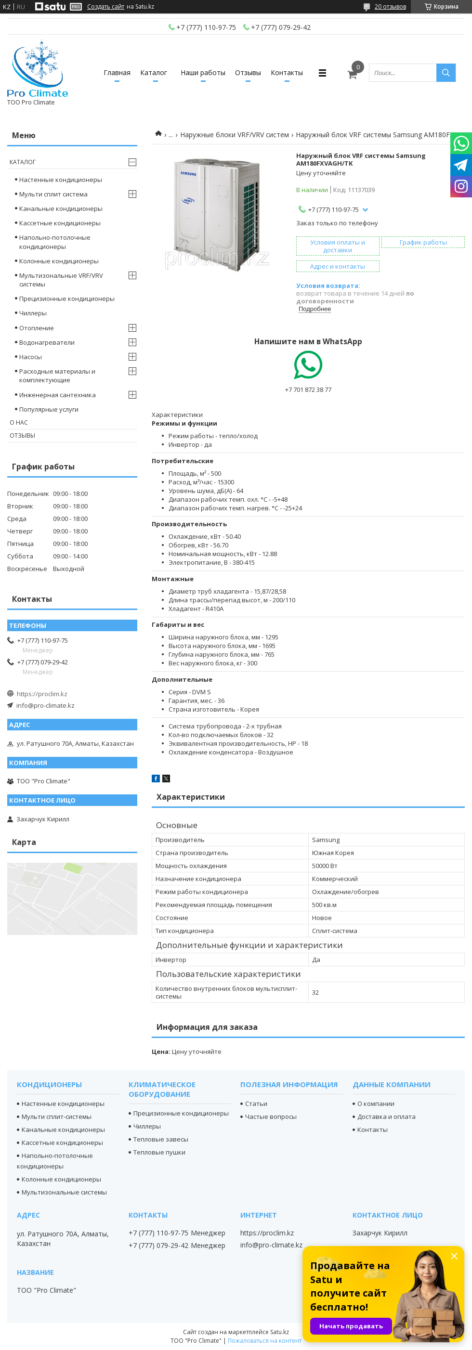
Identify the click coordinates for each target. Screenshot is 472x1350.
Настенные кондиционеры (60, 179)
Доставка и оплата (386, 1116)
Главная (117, 72)
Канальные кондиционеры (61, 208)
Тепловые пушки (159, 1152)
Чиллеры (33, 313)
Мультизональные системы (64, 1192)
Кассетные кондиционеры (60, 223)
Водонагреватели (47, 342)
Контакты (287, 72)
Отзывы (248, 72)
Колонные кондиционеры (59, 261)
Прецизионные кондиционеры (67, 298)
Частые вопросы (271, 1116)
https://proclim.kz (42, 694)
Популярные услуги (49, 409)
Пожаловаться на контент (265, 1341)
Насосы (30, 356)
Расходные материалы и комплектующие (57, 375)
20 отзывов (390, 6)
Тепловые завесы (160, 1139)
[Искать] (446, 73)
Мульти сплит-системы (57, 1116)
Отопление (36, 328)
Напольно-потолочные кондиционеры (55, 241)
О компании (375, 1103)
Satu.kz (279, 1332)
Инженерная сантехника (57, 394)
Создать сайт (105, 6)
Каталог (153, 72)
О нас (19, 422)
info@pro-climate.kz (45, 705)
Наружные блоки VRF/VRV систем (234, 134)
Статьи (256, 1103)
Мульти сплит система (53, 194)
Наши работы (203, 72)
